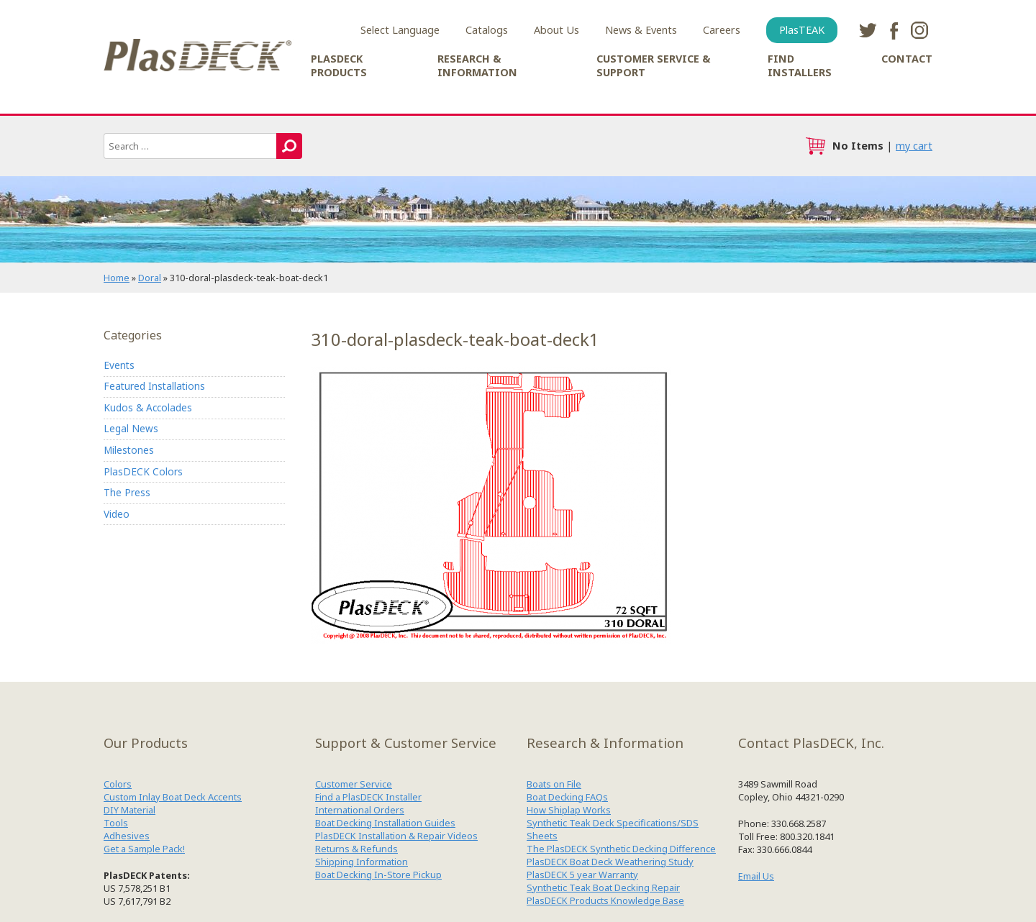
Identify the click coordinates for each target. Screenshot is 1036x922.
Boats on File (554, 783)
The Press (127, 492)
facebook (893, 30)
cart (815, 146)
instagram (919, 30)
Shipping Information (361, 861)
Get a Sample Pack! (144, 848)
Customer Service (353, 783)
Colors (118, 783)
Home (117, 277)
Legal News (131, 428)
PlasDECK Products (339, 65)
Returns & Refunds (356, 848)
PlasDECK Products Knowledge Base (605, 900)
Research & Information (477, 65)
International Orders (359, 809)
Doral (149, 277)
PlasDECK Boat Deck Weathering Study (610, 861)
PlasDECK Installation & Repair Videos (396, 835)
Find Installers (800, 65)
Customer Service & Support (653, 65)
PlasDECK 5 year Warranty (582, 874)
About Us (556, 30)
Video (117, 514)
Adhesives (127, 835)
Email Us (756, 875)
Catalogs (486, 30)
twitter (868, 30)
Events (119, 365)
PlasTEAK (801, 30)
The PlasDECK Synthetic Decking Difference (621, 848)
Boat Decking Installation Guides (385, 822)
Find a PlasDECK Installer (368, 796)
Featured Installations (154, 386)
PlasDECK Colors (143, 471)
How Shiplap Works (569, 809)
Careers (721, 30)
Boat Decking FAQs (567, 796)
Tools (116, 822)
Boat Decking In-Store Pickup (378, 874)
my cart (914, 145)
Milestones (129, 450)
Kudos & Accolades (148, 407)
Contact (906, 58)
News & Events (641, 30)
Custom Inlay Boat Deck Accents (173, 796)
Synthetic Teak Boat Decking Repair (603, 887)
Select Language (400, 30)
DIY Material (129, 809)
